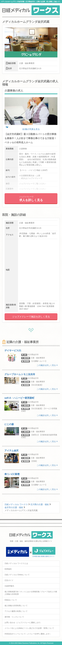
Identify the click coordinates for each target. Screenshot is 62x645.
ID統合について (11, 600)
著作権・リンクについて (14, 617)
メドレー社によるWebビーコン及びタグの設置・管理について (29, 628)
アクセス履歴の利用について (16, 611)
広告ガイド (9, 580)
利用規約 (8, 569)
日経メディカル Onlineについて (17, 575)
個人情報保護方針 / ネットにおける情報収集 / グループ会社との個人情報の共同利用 (31, 593)
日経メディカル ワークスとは (16, 563)
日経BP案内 (9, 586)
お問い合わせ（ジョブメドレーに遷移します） (23, 623)
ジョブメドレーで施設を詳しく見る (31, 316)
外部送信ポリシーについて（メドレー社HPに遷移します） (28, 634)
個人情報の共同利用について (16, 606)
